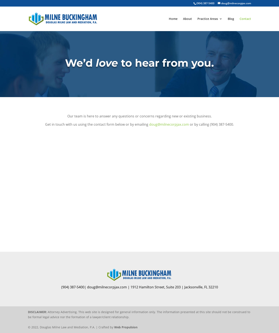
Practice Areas (207, 19)
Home (173, 19)
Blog (231, 19)
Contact (245, 19)
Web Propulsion (125, 327)
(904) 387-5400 (205, 3)
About (187, 19)
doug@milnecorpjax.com (169, 124)
